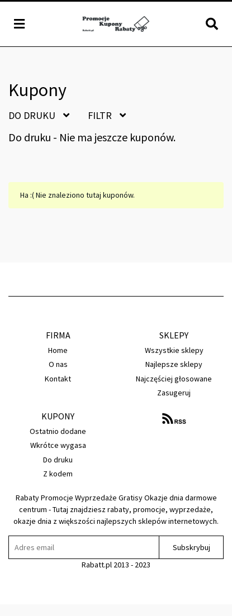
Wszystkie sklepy (174, 350)
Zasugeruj (174, 393)
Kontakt (58, 379)
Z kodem (58, 474)
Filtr (107, 115)
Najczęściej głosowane (174, 379)
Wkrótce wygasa (58, 445)
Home (58, 350)
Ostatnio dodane (58, 431)
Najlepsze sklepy (173, 364)
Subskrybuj (191, 547)
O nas (58, 364)
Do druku (38, 115)
